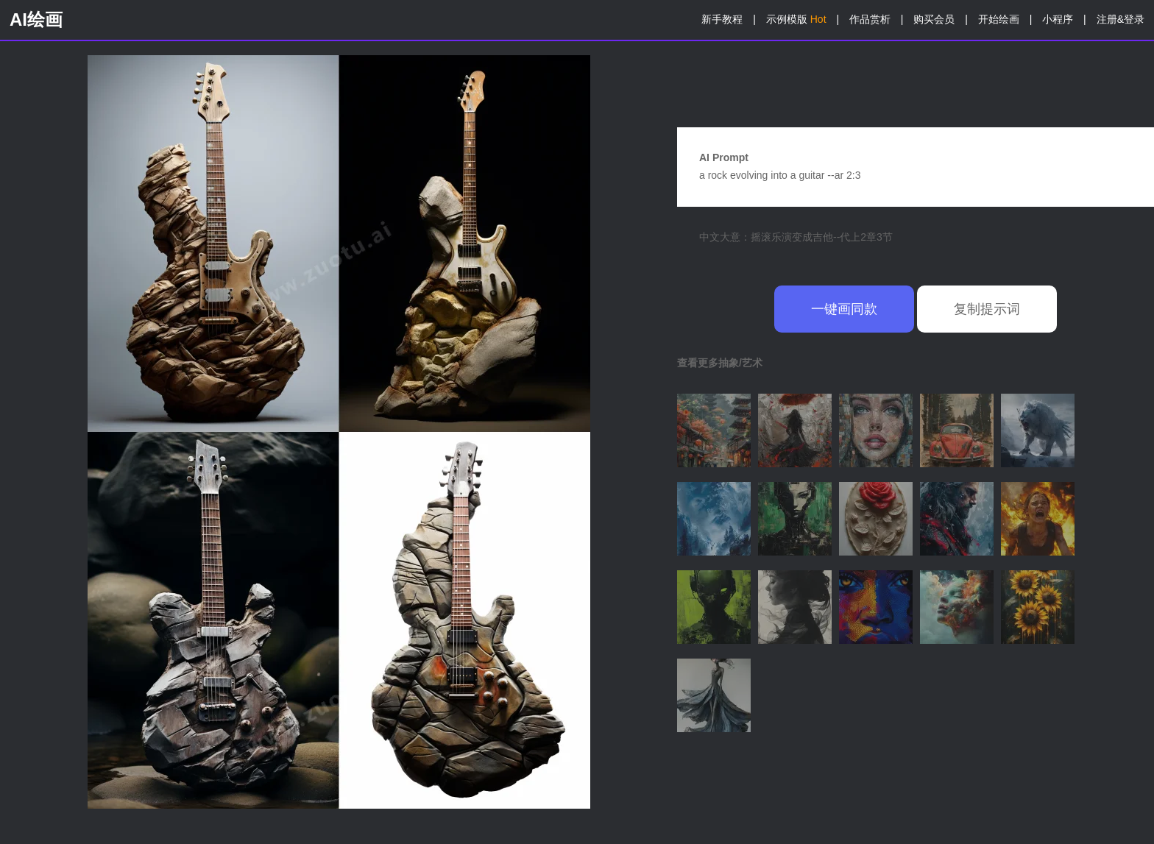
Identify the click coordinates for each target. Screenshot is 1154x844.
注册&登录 (1120, 19)
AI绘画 (36, 19)
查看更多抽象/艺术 (719, 363)
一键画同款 (844, 309)
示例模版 (796, 19)
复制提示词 (987, 309)
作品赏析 (870, 19)
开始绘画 (998, 19)
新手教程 (722, 19)
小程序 (1057, 19)
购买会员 (934, 19)
